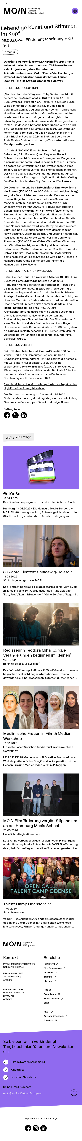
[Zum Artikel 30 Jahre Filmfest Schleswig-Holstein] (41, 561)
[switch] (24, 1062)
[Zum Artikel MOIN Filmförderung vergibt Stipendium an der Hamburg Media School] (41, 811)
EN (5, 3)
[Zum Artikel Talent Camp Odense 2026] (41, 893)
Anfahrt (7, 980)
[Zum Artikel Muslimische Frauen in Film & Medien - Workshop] (41, 726)
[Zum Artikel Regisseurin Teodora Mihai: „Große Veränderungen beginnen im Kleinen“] (41, 641)
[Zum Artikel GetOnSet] (41, 482)
